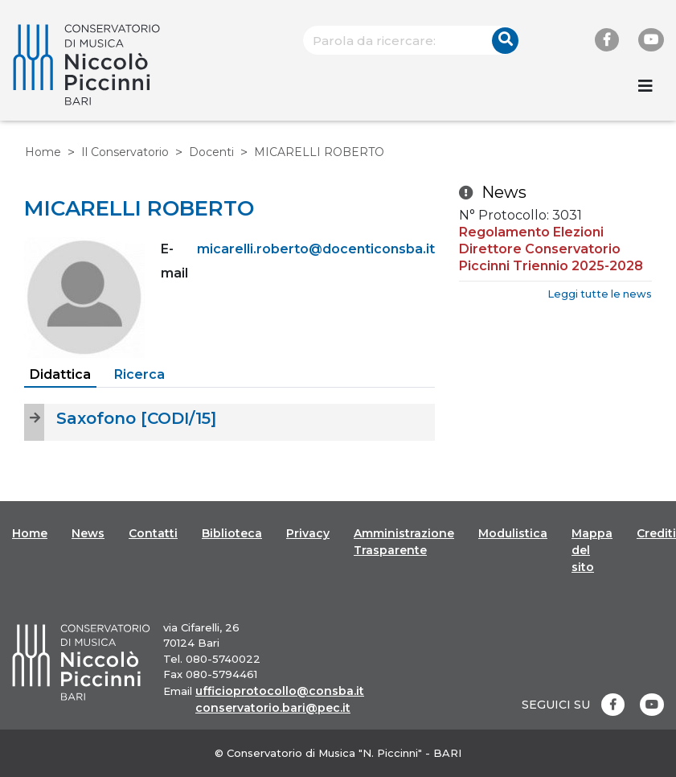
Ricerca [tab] (139, 374)
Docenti (211, 152)
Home (43, 152)
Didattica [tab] (60, 374)
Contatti (153, 533)
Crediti (656, 533)
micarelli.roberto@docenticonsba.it (316, 249)
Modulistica (512, 533)
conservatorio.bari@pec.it (272, 708)
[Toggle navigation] (645, 86)
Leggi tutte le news (599, 294)
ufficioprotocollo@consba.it (279, 691)
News (88, 533)
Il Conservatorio (125, 152)
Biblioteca (232, 533)
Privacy (308, 533)
